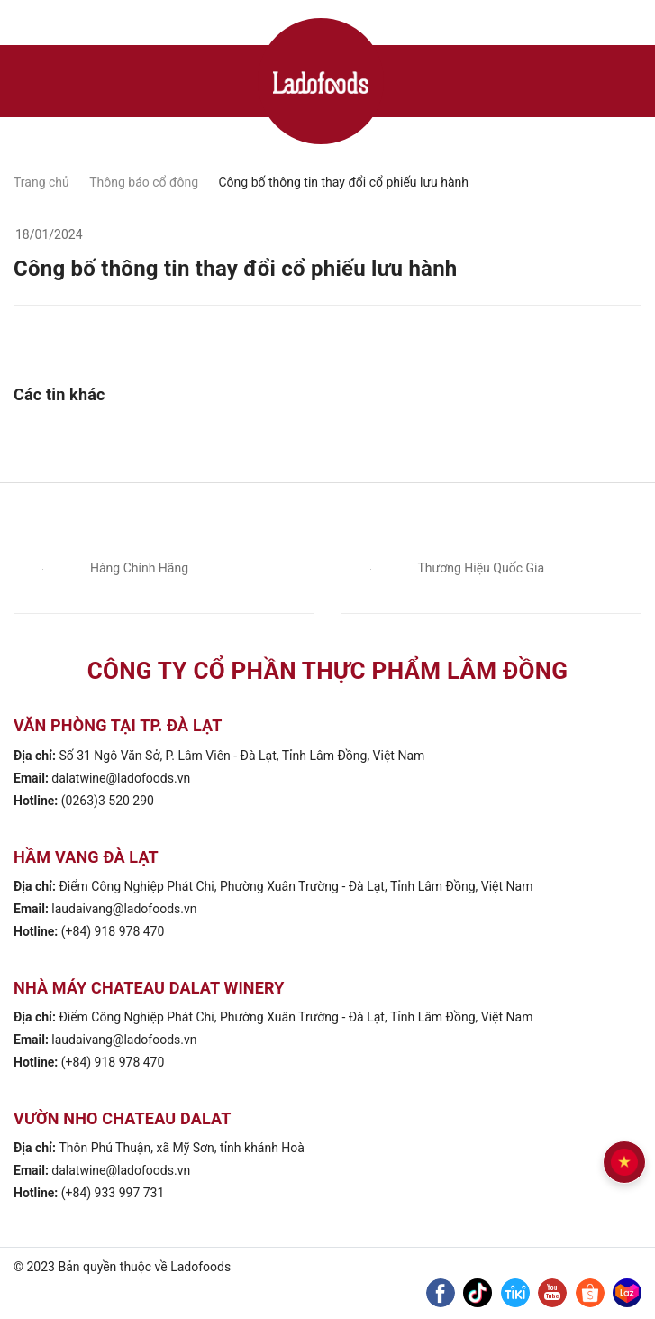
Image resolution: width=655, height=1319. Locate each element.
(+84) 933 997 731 (113, 1193)
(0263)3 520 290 (107, 800)
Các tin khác (59, 394)
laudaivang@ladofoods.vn (123, 909)
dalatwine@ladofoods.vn (120, 778)
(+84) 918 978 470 (113, 931)
